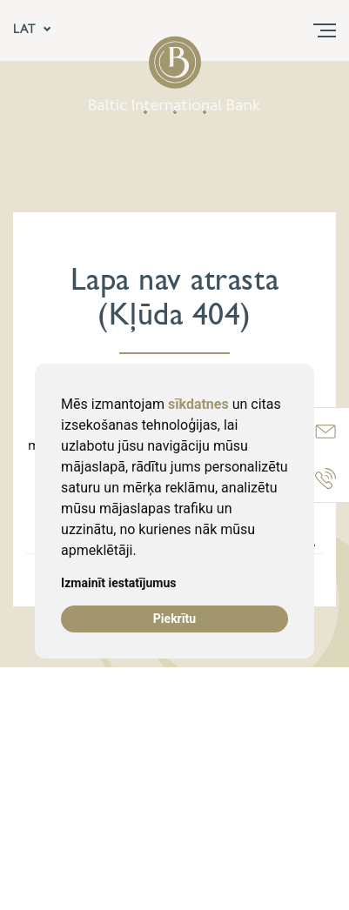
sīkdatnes (198, 404)
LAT (32, 30)
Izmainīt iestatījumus (118, 583)
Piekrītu (174, 619)
